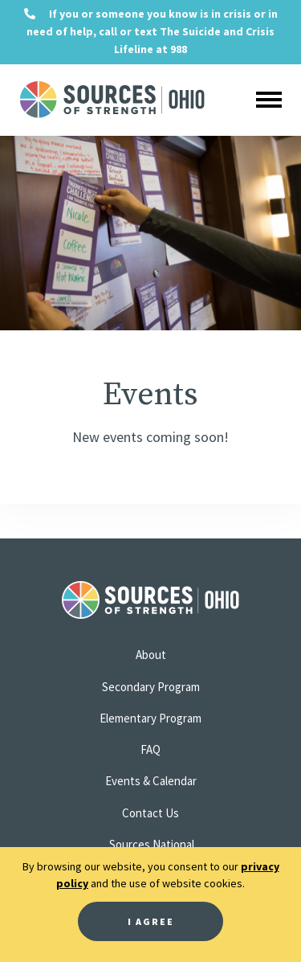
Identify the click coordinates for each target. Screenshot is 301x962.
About (151, 654)
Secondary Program (151, 686)
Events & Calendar (151, 780)
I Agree (151, 921)
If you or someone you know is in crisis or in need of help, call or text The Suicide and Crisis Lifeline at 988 (151, 31)
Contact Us (150, 813)
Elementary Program (150, 718)
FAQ (150, 749)
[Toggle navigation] (268, 100)
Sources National (151, 844)
